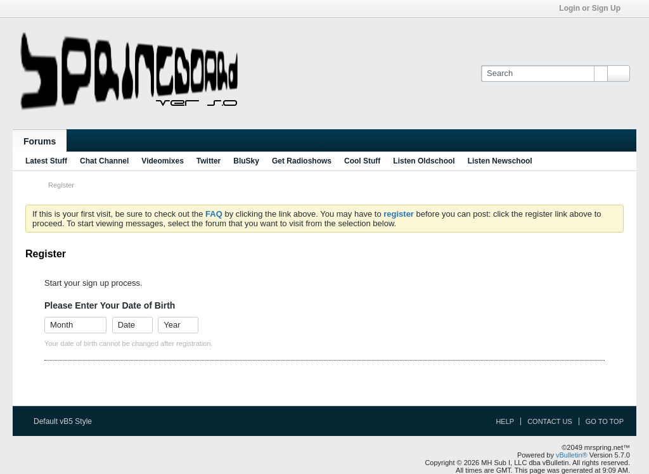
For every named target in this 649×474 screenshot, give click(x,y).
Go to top (605, 421)
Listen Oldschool (423, 161)
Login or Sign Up (594, 8)
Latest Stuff (46, 161)
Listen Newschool (500, 161)
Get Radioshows (301, 161)
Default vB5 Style (67, 421)
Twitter (208, 161)
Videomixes (162, 161)
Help (505, 421)
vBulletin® (572, 455)
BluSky (246, 161)
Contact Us (549, 421)
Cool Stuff (362, 161)
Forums (39, 141)
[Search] (544, 73)
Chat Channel (104, 161)
